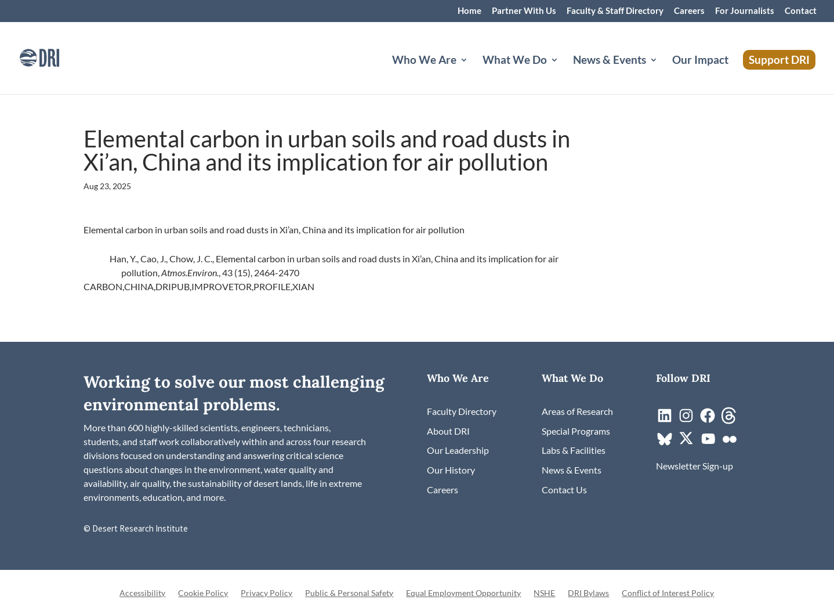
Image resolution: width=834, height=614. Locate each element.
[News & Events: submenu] (663, 74)
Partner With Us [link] (524, 11)
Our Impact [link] (700, 61)
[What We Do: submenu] (564, 74)
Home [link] (469, 11)
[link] (55, 56)
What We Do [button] (515, 61)
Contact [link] (801, 11)
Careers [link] (689, 11)
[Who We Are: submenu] (473, 74)
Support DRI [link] (779, 59)
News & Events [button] (609, 61)
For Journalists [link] (744, 11)
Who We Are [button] (424, 61)
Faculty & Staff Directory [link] (615, 11)
